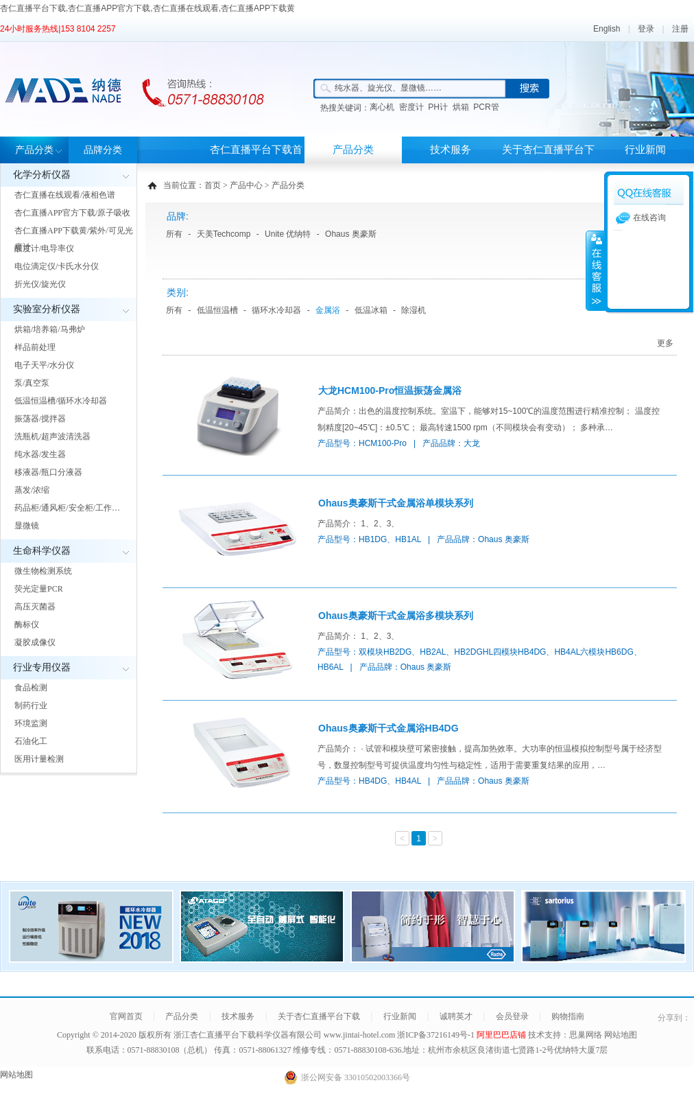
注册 (680, 29)
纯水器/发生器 (40, 454)
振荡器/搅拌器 (40, 418)
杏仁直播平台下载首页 (256, 163)
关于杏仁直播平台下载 (548, 163)
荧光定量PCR (38, 589)
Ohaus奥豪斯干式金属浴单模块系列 (395, 503)
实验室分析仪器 (46, 309)
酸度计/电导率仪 (44, 248)
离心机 (382, 107)
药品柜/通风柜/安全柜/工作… (67, 508)
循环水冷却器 (276, 310)
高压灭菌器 (35, 606)
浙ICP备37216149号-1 (437, 1035)
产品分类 (34, 150)
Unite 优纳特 (288, 234)
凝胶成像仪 (35, 642)
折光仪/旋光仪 (40, 284)
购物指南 (567, 1016)
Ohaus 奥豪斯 (350, 234)
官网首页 (126, 1016)
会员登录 (512, 1016)
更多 (665, 343)
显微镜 (26, 525)
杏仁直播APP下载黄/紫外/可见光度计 (73, 239)
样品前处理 (35, 347)
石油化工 (30, 741)
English (606, 29)
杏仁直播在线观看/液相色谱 (64, 195)
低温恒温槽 (217, 310)
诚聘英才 (456, 1016)
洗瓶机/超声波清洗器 (52, 436)
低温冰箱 (371, 310)
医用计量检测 (39, 759)
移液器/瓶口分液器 (48, 472)
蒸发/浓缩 (31, 490)
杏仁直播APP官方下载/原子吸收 (72, 213)
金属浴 (327, 310)
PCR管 (486, 107)
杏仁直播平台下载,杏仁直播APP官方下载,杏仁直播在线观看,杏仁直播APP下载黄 (147, 8)
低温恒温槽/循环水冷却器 (60, 401)
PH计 (438, 107)
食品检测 (30, 687)
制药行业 (30, 705)
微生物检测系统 (43, 571)
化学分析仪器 (42, 175)
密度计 (411, 107)
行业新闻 (645, 149)
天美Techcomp (224, 234)
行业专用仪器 (42, 667)
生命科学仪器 (42, 551)
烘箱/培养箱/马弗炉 (49, 329)
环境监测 (30, 723)
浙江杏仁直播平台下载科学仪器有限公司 (248, 1035)
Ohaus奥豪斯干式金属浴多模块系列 (395, 615)
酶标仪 (26, 624)
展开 (595, 270)
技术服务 (450, 149)
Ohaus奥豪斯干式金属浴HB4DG (388, 728)
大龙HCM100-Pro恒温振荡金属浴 (390, 390)
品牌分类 (103, 150)
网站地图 (620, 1035)
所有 (174, 234)
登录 (646, 29)
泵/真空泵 (31, 383)
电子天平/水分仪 (44, 365)
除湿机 (413, 310)
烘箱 (461, 107)
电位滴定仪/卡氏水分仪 (56, 266)
